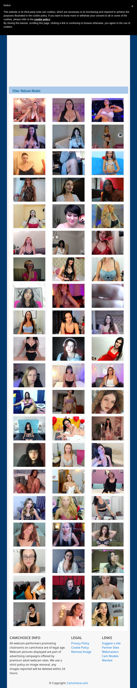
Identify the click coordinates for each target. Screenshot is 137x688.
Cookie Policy (80, 647)
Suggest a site (111, 643)
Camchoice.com (77, 683)
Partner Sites (110, 647)
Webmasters (110, 652)
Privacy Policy (80, 643)
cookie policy (42, 19)
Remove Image (81, 652)
